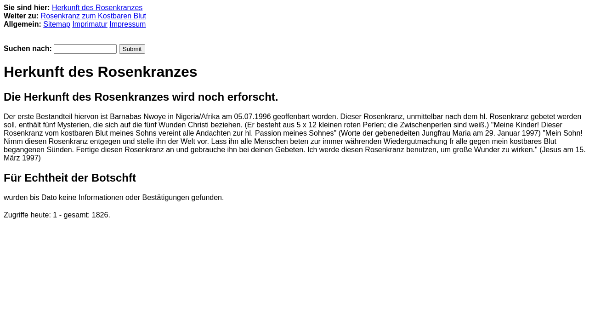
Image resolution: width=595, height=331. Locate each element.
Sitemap (56, 24)
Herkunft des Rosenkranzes (97, 7)
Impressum (127, 24)
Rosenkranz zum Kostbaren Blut (93, 16)
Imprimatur (89, 24)
